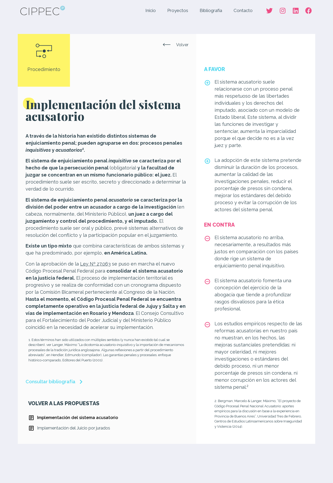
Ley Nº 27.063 (95, 264)
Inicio (150, 10)
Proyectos (177, 10)
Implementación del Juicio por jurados (73, 428)
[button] (175, 45)
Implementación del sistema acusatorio (77, 417)
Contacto (243, 10)
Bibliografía (211, 10)
